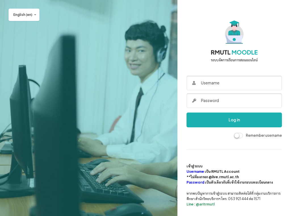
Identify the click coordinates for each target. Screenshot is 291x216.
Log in (234, 119)
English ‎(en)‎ (22, 15)
